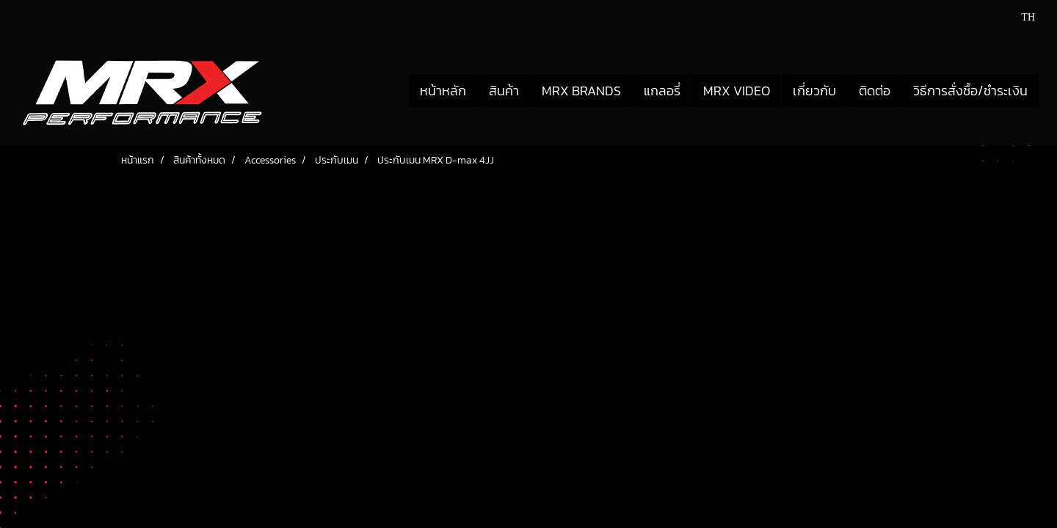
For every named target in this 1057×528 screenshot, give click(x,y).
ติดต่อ (874, 90)
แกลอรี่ (662, 90)
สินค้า (504, 90)
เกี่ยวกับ (814, 90)
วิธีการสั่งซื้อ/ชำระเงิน (970, 90)
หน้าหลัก (443, 90)
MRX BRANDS (581, 90)
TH (1020, 17)
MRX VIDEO (736, 90)
